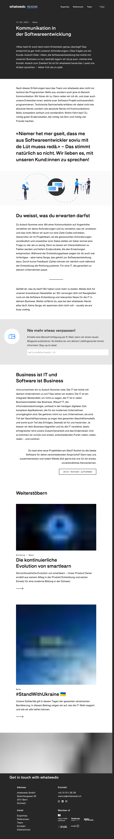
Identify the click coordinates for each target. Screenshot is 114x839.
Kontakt (21, 826)
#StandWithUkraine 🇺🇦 (41, 694)
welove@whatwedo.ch (69, 796)
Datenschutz (23, 830)
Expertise (65, 7)
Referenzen (78, 7)
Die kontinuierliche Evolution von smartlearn (43, 563)
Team (89, 7)
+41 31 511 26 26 (67, 793)
